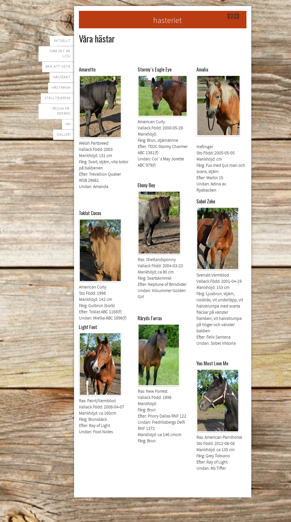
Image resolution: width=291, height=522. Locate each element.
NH (68, 124)
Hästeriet (61, 77)
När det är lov (60, 54)
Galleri (63, 135)
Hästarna (61, 88)
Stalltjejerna (57, 98)
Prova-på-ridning (61, 111)
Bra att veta (58, 67)
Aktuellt (61, 41)
